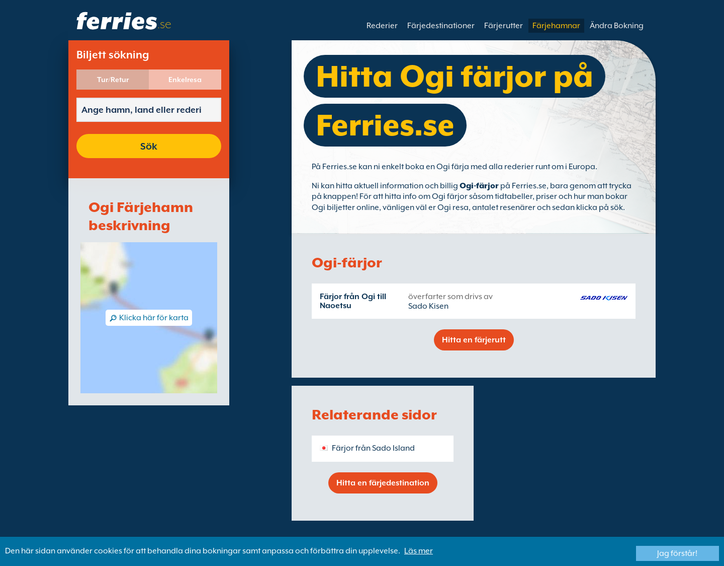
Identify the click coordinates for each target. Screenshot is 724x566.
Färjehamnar (556, 25)
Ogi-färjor (479, 185)
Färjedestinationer (441, 25)
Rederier (382, 25)
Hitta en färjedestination (382, 482)
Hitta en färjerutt (474, 339)
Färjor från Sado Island (373, 448)
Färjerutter (503, 25)
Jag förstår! (677, 553)
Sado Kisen (428, 306)
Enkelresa (185, 80)
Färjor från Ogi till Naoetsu (353, 301)
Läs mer (418, 550)
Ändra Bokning (617, 25)
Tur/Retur (113, 80)
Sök (148, 146)
